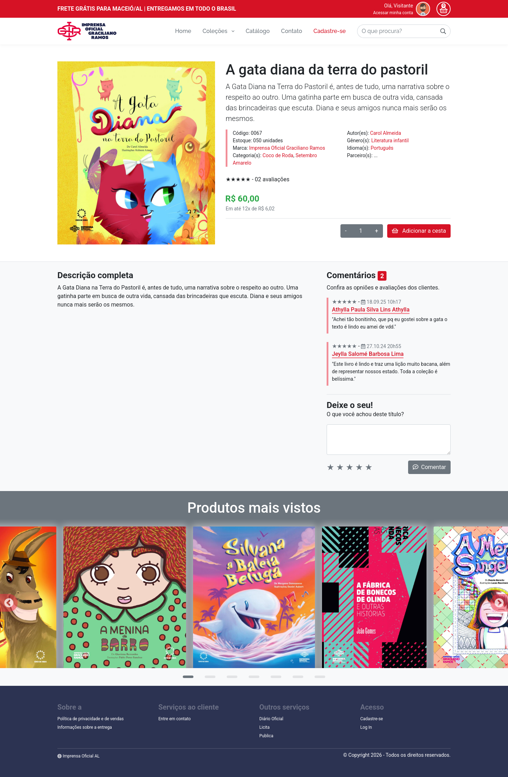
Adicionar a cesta (419, 230)
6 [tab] (296, 679)
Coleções (219, 31)
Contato (291, 31)
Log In (366, 727)
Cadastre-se (330, 31)
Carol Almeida (385, 133)
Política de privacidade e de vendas (90, 718)
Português (382, 148)
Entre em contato (174, 718)
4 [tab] (252, 679)
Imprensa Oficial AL (78, 756)
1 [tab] (186, 679)
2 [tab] (208, 679)
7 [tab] (318, 679)
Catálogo (257, 31)
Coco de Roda (278, 155)
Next (499, 603)
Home (183, 31)
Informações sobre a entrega (84, 727)
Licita (264, 727)
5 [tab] (274, 679)
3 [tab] (230, 679)
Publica (266, 735)
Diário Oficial (271, 718)
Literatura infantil (390, 140)
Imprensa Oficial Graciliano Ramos (287, 148)
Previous (9, 603)
